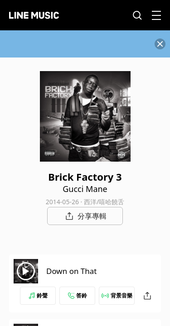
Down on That (71, 271)
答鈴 (77, 295)
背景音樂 (117, 295)
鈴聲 (38, 295)
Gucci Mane (85, 188)
